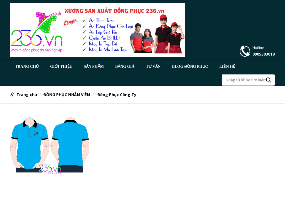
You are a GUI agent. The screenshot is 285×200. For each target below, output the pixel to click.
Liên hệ (227, 66)
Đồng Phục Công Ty (116, 94)
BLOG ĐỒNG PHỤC (190, 66)
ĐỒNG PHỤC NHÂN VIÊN (66, 94)
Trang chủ (27, 66)
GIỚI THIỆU (61, 66)
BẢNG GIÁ (124, 66)
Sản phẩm (94, 66)
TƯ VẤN (153, 66)
